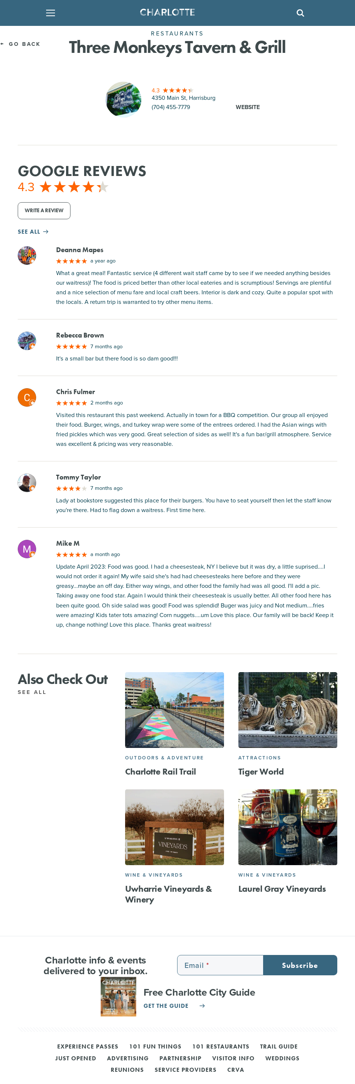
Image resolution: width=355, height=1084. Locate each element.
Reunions (127, 1070)
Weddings (282, 1059)
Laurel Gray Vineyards (282, 888)
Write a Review (44, 210)
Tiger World (261, 771)
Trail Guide (279, 1047)
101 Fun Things (155, 1047)
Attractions (260, 757)
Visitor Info (233, 1059)
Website (248, 107)
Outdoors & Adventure (164, 757)
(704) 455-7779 (171, 107)
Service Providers (186, 1070)
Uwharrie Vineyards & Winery (168, 894)
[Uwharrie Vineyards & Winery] (174, 827)
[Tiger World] (287, 710)
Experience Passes (87, 1047)
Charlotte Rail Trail (160, 771)
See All (36, 692)
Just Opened (75, 1059)
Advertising (128, 1059)
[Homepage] (175, 12)
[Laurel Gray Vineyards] (287, 827)
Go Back (20, 44)
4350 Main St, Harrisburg (184, 98)
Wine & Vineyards (154, 874)
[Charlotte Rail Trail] (174, 710)
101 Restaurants (220, 1047)
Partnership (180, 1059)
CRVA (235, 1070)
